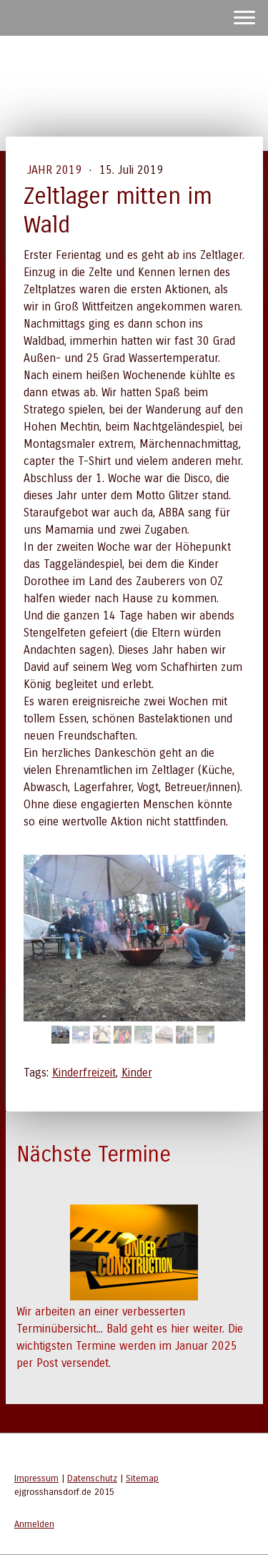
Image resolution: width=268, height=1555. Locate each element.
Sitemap (142, 1478)
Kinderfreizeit (84, 1072)
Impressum (36, 1478)
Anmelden (34, 1524)
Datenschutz (92, 1478)
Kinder (136, 1072)
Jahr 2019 (56, 170)
